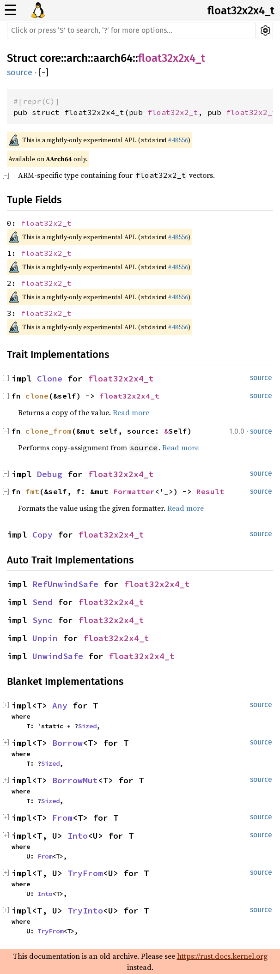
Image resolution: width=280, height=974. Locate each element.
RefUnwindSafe (65, 584)
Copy (42, 534)
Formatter (134, 491)
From (62, 817)
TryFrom (85, 873)
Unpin (45, 638)
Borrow (67, 743)
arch (77, 58)
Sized (87, 726)
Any (59, 705)
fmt (32, 491)
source (19, 72)
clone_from (48, 431)
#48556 (178, 140)
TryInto (85, 910)
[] (44, 72)
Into (77, 835)
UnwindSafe (57, 656)
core (50, 58)
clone (37, 395)
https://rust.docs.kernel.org (222, 956)
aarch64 (113, 58)
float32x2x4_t (240, 10)
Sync (42, 620)
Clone (49, 378)
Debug (49, 474)
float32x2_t (172, 112)
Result (210, 491)
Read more (131, 412)
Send (42, 602)
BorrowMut (75, 780)
